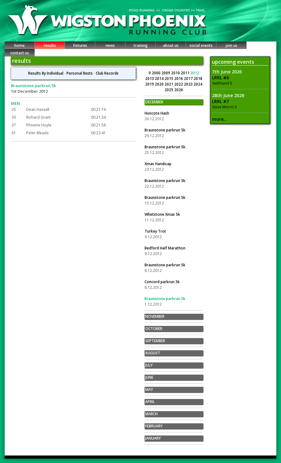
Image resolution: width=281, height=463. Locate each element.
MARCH (151, 413)
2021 (169, 84)
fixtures (80, 45)
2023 (189, 84)
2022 (179, 84)
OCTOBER (153, 328)
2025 (169, 89)
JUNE (149, 377)
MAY (149, 389)
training (141, 45)
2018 (198, 78)
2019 (150, 84)
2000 (156, 73)
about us (171, 45)
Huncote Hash (157, 113)
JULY (149, 365)
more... (219, 119)
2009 (166, 73)
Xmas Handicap (158, 163)
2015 (169, 78)
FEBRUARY (154, 426)
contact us (19, 53)
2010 (176, 73)
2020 (160, 84)
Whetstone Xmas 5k (162, 214)
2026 (178, 89)
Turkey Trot (155, 231)
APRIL (150, 401)
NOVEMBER (155, 316)
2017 (189, 78)
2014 (160, 78)
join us (231, 45)
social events (201, 45)
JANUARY (153, 438)
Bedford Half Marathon (165, 248)
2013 (150, 78)
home (19, 45)
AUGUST (152, 353)
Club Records (107, 73)
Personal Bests (80, 73)
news (110, 45)
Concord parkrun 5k (162, 281)
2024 (198, 84)
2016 (179, 78)
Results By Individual (45, 73)
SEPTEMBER (155, 340)
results (50, 45)
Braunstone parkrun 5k (165, 130)
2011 (185, 73)
